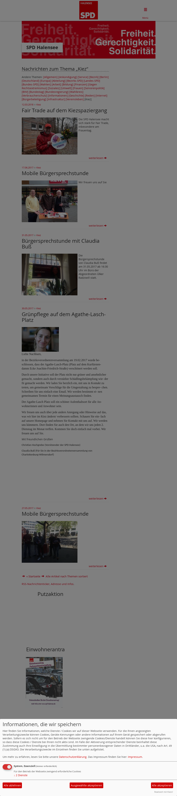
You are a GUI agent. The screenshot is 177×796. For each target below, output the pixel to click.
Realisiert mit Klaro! (163, 791)
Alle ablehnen (12, 785)
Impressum (135, 757)
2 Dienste (20, 775)
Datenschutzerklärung (73, 757)
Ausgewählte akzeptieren (86, 785)
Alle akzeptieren (162, 785)
